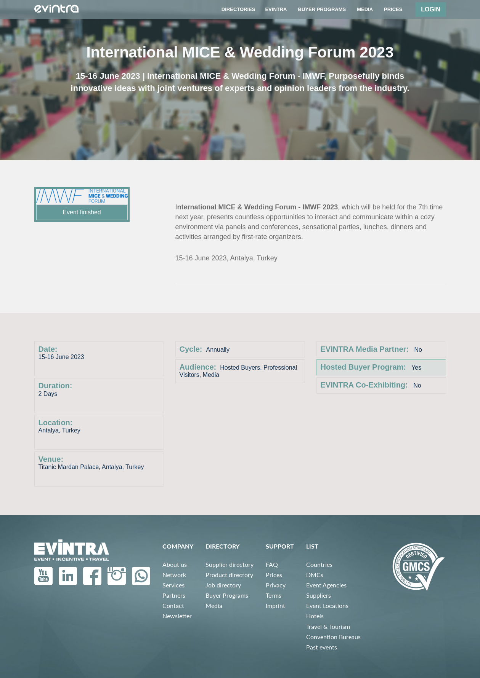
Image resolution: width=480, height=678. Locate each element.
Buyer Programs (226, 595)
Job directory (223, 585)
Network (174, 574)
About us (174, 564)
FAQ (272, 564)
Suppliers (318, 595)
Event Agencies (326, 585)
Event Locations (327, 605)
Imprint (275, 605)
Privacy (276, 585)
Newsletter (177, 615)
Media (213, 605)
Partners (173, 595)
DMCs (314, 574)
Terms (273, 595)
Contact (173, 605)
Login (430, 9)
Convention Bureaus (333, 636)
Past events (321, 647)
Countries (319, 564)
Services (173, 585)
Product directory (229, 574)
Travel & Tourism (328, 626)
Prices (274, 574)
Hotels (315, 615)
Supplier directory (229, 564)
